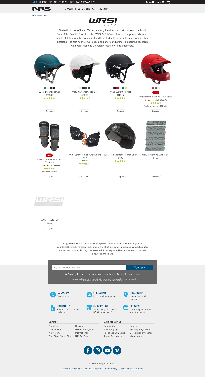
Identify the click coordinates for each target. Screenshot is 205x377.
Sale (94, 9)
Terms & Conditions (72, 368)
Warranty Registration (140, 329)
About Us (53, 326)
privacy (107, 281)
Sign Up (139, 267)
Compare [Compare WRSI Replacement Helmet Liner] (120, 177)
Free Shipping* (111, 329)
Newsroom (54, 332)
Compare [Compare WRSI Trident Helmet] (49, 111)
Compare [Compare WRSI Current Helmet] (120, 111)
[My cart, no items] (170, 2)
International (81, 332)
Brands (39, 16)
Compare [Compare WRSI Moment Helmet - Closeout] (155, 111)
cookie (114, 281)
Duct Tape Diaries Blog (60, 336)
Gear (77, 9)
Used (71, 2)
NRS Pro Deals (82, 336)
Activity (86, 9)
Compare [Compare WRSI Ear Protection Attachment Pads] (84, 177)
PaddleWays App (85, 2)
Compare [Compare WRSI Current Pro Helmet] (84, 111)
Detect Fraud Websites (141, 332)
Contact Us (109, 326)
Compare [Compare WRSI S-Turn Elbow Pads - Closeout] (49, 177)
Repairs (133, 326)
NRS (34, 2)
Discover (103, 9)
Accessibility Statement (131, 368)
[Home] (33, 16)
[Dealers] (151, 2)
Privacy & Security (93, 368)
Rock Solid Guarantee (114, 332)
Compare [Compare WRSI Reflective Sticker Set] (155, 177)
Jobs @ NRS (55, 329)
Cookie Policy (110, 368)
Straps (63, 2)
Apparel (69, 9)
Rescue (43, 2)
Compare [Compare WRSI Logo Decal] (49, 229)
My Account (136, 336)
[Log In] (162, 2)
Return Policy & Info (113, 336)
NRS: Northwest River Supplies (41, 9)
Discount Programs (84, 329)
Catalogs (79, 326)
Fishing (53, 2)
